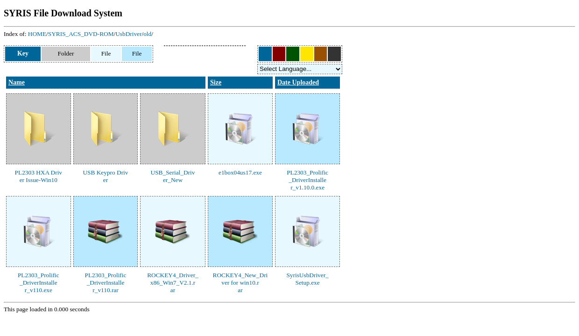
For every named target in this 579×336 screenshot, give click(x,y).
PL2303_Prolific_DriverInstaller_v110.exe (38, 283)
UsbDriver (128, 33)
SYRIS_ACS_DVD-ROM (81, 33)
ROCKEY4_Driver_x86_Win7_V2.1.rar (172, 283)
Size (215, 82)
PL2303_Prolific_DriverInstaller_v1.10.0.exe (307, 180)
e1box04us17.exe (240, 172)
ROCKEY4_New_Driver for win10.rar (240, 283)
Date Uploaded (298, 82)
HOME (37, 33)
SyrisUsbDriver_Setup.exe (307, 279)
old (147, 33)
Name (16, 82)
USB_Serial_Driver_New (173, 176)
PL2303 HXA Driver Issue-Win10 (38, 176)
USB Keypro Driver (105, 176)
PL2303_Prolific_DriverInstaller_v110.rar (106, 283)
